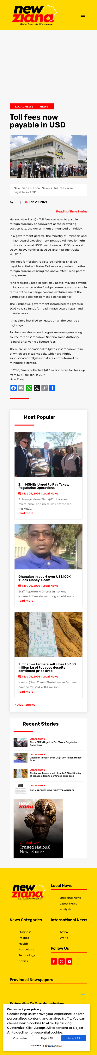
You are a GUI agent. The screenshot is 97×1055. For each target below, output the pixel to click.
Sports (23, 961)
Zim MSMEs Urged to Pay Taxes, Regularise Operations (43, 486)
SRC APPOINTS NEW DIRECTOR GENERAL (52, 790)
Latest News (68, 903)
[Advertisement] (48, 68)
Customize (20, 1038)
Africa (64, 932)
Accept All (73, 1038)
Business (25, 932)
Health (23, 943)
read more (25, 513)
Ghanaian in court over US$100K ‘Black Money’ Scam (44, 578)
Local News (24, 106)
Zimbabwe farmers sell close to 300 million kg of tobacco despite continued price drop (47, 667)
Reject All (47, 1038)
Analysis (65, 909)
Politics (24, 938)
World (64, 938)
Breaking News (70, 897)
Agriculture (26, 949)
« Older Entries (25, 704)
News (44, 106)
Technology (27, 955)
